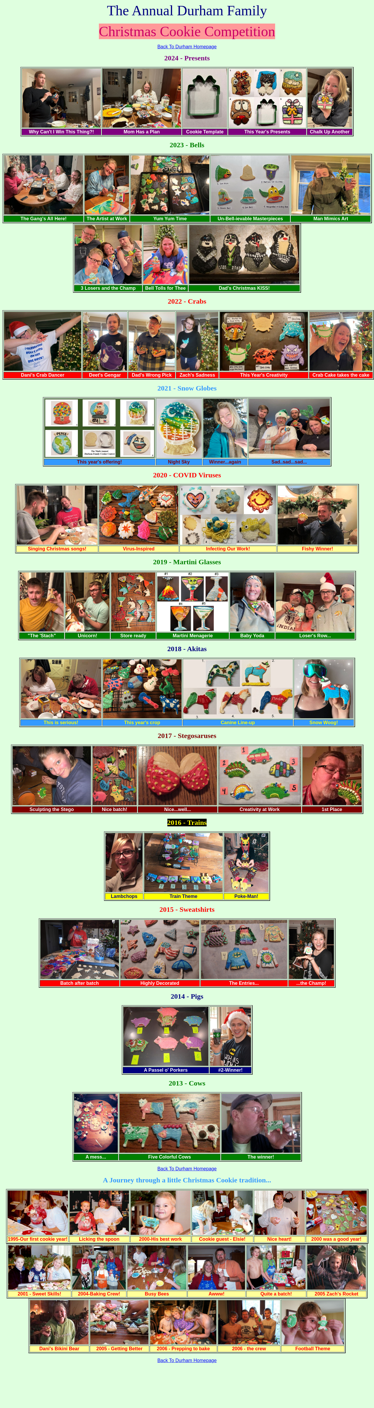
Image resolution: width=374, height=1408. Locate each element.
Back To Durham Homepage (187, 46)
